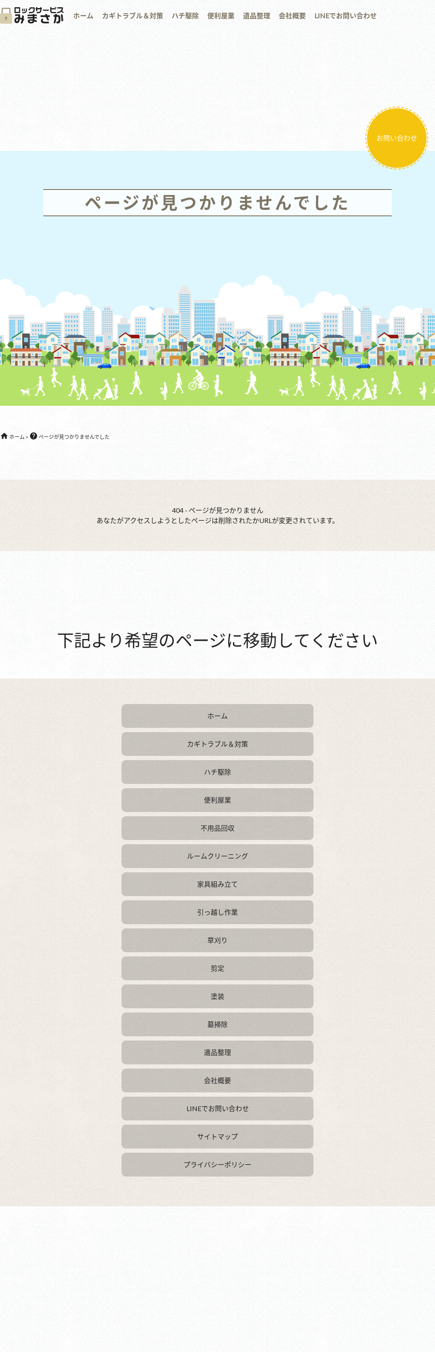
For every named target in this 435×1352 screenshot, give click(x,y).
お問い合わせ (396, 138)
